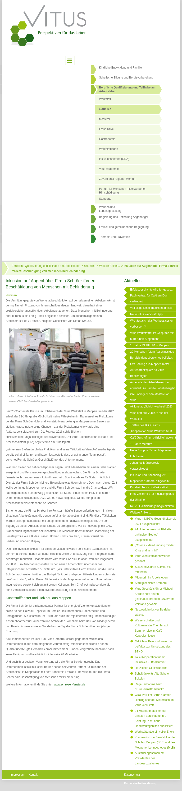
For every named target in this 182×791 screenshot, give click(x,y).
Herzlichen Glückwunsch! (151, 667)
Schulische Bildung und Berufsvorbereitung (126, 77)
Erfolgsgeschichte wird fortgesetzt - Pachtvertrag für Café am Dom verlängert (152, 295)
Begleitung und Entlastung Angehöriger (123, 217)
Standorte (105, 198)
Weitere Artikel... (109, 265)
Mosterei (104, 119)
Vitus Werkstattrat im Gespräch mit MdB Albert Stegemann (152, 336)
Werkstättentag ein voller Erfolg (154, 731)
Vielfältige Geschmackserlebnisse (151, 307)
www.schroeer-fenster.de (69, 684)
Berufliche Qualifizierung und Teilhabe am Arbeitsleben (127, 89)
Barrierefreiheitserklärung (140, 783)
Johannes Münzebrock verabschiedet (144, 465)
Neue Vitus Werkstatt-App (146, 314)
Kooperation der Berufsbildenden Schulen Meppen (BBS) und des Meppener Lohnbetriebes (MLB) (155, 742)
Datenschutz (132, 774)
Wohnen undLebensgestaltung (110, 209)
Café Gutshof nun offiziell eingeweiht (153, 437)
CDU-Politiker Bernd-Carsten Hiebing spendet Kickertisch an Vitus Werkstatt (154, 700)
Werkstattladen (108, 149)
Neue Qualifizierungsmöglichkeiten (152, 506)
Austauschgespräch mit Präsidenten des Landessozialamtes (149, 758)
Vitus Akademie (109, 168)
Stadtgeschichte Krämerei (151, 583)
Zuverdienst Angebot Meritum (117, 178)
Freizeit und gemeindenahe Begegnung (124, 227)
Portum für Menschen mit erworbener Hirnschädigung (122, 190)
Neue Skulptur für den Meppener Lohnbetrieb (150, 453)
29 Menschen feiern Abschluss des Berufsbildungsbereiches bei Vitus (152, 354)
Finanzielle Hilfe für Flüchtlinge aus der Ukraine (152, 496)
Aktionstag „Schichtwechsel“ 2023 (151, 406)
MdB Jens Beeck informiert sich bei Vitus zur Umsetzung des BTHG (154, 646)
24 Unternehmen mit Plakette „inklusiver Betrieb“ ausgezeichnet (153, 534)
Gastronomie (107, 139)
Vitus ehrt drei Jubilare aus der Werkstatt (149, 416)
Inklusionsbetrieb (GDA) (114, 158)
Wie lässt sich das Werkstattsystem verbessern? (152, 323)
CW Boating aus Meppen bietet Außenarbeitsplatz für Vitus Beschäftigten (149, 370)
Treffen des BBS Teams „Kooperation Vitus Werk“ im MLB (151, 428)
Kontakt (33, 774)
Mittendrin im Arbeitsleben (151, 577)
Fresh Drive (106, 129)
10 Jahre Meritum (141, 444)
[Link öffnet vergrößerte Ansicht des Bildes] (56, 360)
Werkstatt (105, 99)
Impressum (17, 774)
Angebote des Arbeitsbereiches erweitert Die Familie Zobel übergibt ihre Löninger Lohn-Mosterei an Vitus (152, 391)
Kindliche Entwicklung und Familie (120, 67)
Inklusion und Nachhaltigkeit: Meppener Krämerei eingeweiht (149, 478)
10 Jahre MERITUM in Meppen (149, 345)
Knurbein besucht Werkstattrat (149, 487)
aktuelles (105, 109)
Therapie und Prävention (114, 237)
